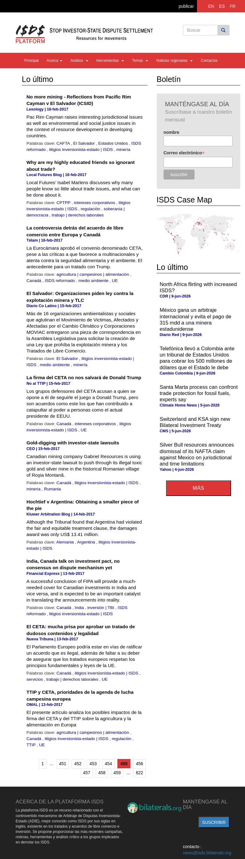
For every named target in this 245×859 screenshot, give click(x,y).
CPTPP (64, 202)
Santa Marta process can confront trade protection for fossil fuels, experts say (199, 393)
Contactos (209, 60)
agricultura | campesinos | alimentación (93, 274)
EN (211, 6)
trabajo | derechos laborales (78, 215)
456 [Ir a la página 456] (139, 763)
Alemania (65, 542)
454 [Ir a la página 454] (108, 763)
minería (123, 149)
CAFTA (63, 143)
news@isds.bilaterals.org (207, 852)
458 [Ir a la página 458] (101, 772)
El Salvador (84, 143)
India (80, 607)
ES (222, 6)
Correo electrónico (184, 153)
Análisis (79, 60)
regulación (91, 209)
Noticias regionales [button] (174, 60)
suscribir (213, 822)
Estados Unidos (113, 143)
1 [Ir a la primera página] (43, 763)
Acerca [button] (55, 60)
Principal (31, 60)
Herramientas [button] (110, 60)
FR (233, 6)
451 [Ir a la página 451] (62, 763)
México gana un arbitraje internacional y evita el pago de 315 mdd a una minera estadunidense (195, 319)
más (198, 488)
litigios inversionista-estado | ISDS (81, 149)
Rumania (52, 489)
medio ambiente (94, 280)
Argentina (86, 542)
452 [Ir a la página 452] (77, 763)
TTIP (32, 745)
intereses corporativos (95, 202)
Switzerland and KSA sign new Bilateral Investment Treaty (195, 422)
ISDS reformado (60, 280)
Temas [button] (140, 60)
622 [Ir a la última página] (139, 772)
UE (115, 280)
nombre (171, 132)
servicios (35, 679)
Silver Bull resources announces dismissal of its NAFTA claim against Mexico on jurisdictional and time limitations (197, 454)
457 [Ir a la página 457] (86, 772)
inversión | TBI (101, 607)
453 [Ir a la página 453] (93, 763)
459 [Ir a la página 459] (117, 772)
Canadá (34, 280)
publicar (186, 6)
